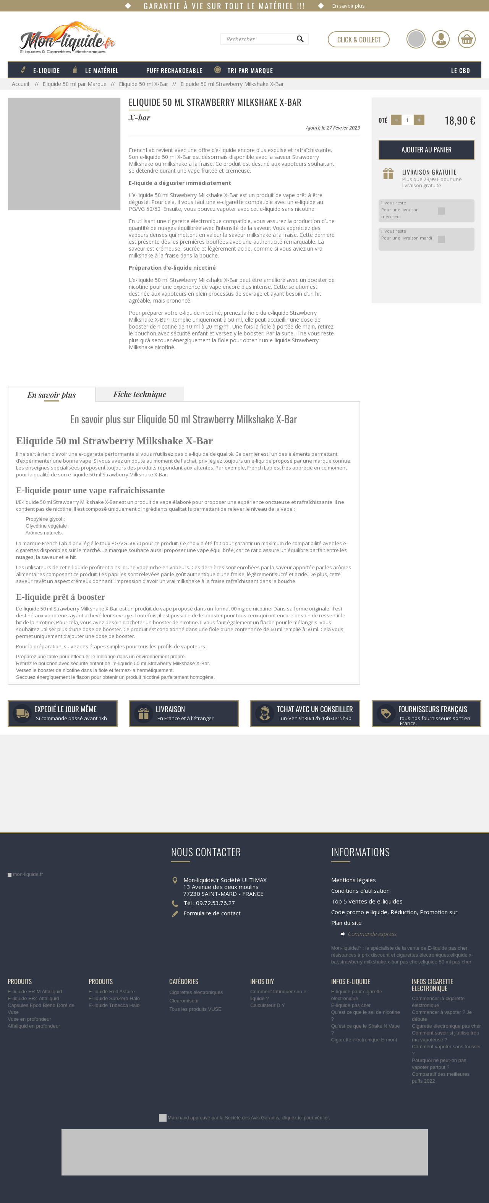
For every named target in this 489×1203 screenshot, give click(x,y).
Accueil (21, 83)
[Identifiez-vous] (440, 39)
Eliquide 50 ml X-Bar (143, 83)
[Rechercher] (299, 41)
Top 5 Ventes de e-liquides (367, 901)
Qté (383, 120)
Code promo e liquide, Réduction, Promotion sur (394, 912)
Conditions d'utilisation (360, 890)
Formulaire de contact (212, 913)
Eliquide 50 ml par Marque (74, 83)
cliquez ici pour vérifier (305, 1117)
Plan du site (346, 922)
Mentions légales (353, 880)
